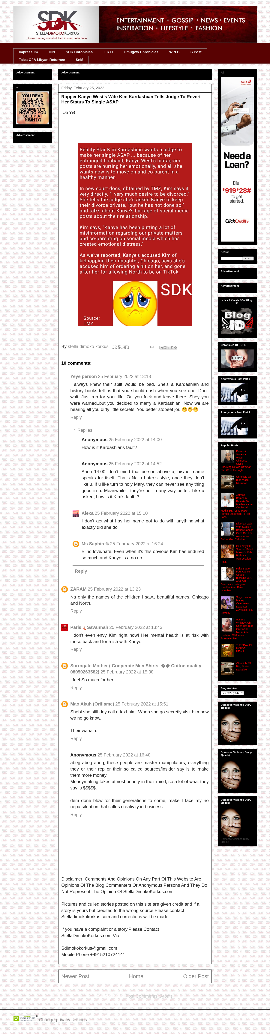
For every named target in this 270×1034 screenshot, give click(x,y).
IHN (52, 52)
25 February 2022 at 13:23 (114, 589)
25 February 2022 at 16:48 (124, 754)
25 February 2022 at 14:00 (135, 439)
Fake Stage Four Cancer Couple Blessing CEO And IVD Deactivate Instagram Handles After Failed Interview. (237, 579)
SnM (79, 60)
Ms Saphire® (95, 543)
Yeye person (83, 376)
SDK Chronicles (79, 52)
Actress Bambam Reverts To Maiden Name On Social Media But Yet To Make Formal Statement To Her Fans (237, 505)
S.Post (195, 52)
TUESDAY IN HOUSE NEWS (244, 648)
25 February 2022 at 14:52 (135, 463)
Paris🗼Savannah (89, 627)
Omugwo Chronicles (141, 52)
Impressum (28, 52)
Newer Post (75, 976)
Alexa (88, 513)
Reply (76, 417)
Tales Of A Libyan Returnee (42, 60)
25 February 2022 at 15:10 (121, 513)
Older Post (196, 976)
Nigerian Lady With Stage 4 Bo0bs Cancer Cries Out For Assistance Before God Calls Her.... (237, 531)
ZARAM (78, 589)
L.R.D (108, 52)
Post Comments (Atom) (148, 996)
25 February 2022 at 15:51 (141, 703)
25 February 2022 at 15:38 (127, 671)
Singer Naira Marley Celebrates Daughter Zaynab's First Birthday (237, 605)
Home (136, 976)
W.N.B (174, 52)
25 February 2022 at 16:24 (136, 543)
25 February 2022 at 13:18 (124, 376)
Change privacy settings (63, 1019)
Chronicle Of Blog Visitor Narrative (243, 480)
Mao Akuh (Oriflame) (92, 703)
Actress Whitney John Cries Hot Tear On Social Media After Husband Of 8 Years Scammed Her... (237, 629)
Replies (84, 430)
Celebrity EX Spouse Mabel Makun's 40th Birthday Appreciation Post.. (237, 554)
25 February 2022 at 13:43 (135, 627)
